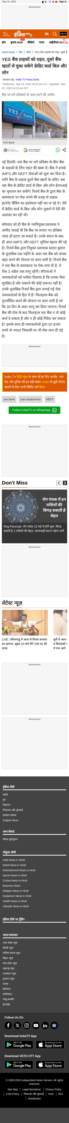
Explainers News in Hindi (17, 896)
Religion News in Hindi (16, 890)
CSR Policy (12, 1094)
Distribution (34, 1098)
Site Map (13, 1089)
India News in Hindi (14, 860)
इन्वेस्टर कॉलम (9, 815)
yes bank (9, 399)
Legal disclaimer (31, 1089)
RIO (60, 1094)
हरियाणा (7, 988)
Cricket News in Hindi (15, 880)
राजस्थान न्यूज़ (9, 973)
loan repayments (30, 399)
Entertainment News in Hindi (19, 870)
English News (10, 820)
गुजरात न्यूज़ (8, 978)
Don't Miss (15, 483)
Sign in (63, 1)
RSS (51, 1094)
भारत (41, 42)
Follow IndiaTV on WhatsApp (34, 410)
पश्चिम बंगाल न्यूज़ (11, 952)
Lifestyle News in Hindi (16, 906)
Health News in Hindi (15, 901)
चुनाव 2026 (16, 42)
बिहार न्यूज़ (8, 958)
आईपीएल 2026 (57, 42)
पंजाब (5, 983)
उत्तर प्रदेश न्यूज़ (10, 942)
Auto (46, 382)
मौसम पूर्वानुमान (10, 839)
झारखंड (6, 1004)
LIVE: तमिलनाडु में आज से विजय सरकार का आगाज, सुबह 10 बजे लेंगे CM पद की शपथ (24, 618)
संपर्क (5, 794)
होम (4, 42)
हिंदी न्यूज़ (22, 377)
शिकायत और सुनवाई (13, 810)
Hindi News (8, 52)
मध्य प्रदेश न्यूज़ (10, 963)
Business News (11, 885)
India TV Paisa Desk (27, 79)
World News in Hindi (14, 865)
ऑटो (28, 52)
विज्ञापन (6, 804)
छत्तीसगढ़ (7, 994)
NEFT (49, 399)
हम (4, 799)
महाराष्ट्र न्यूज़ (8, 968)
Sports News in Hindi (15, 875)
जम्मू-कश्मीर (8, 999)
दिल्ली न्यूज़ (8, 947)
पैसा (20, 52)
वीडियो (30, 42)
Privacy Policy (53, 1089)
